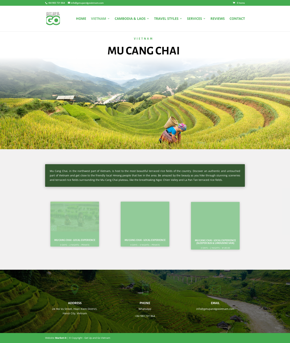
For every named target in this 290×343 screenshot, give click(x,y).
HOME (81, 19)
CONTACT (237, 19)
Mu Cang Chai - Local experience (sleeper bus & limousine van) (215, 238)
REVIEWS (217, 19)
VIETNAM (98, 19)
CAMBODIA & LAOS (130, 19)
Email (215, 303)
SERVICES (194, 19)
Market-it (61, 337)
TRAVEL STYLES (166, 19)
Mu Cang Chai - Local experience (74, 237)
